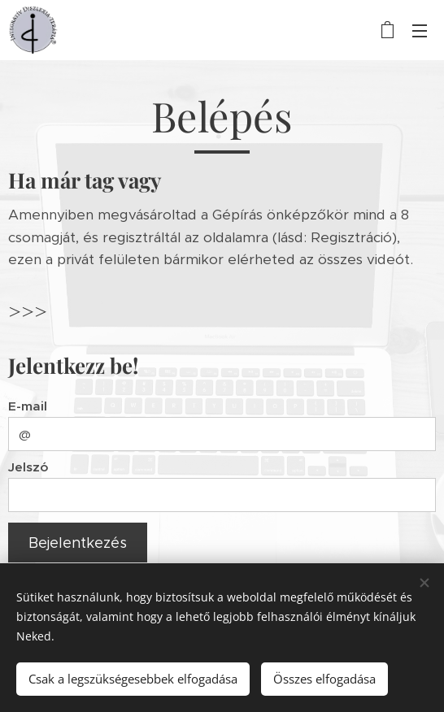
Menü (419, 31)
